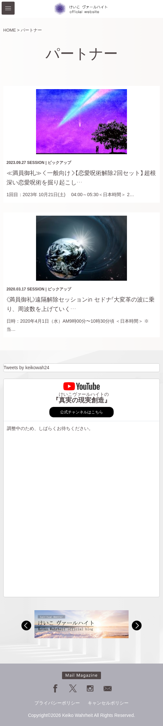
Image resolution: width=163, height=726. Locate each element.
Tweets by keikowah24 (26, 367)
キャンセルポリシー (108, 703)
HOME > (11, 30)
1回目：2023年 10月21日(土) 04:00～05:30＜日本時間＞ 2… (70, 194)
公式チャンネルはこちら (81, 412)
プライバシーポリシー (57, 703)
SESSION (35, 162)
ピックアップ (59, 162)
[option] (81, 624)
